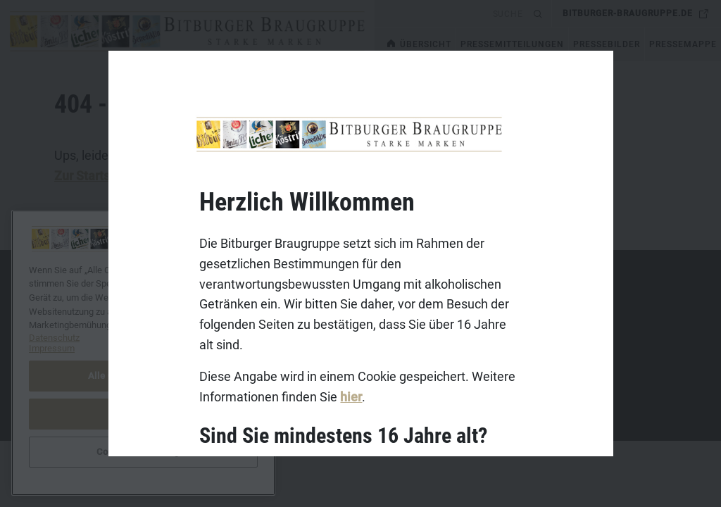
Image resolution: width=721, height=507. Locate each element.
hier (351, 396)
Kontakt (50, 302)
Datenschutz (61, 346)
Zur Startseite (93, 175)
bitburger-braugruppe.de (628, 13)
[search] (452, 14)
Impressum (58, 324)
